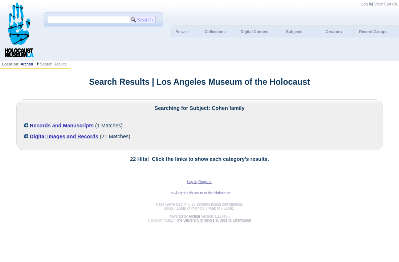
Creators (334, 31)
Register (205, 182)
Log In (366, 4)
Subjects (294, 31)
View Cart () (385, 4)
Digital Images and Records (61, 136)
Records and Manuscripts (59, 125)
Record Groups (373, 31)
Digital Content (255, 31)
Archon (27, 64)
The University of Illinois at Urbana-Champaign (213, 220)
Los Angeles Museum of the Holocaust (199, 193)
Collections (214, 31)
